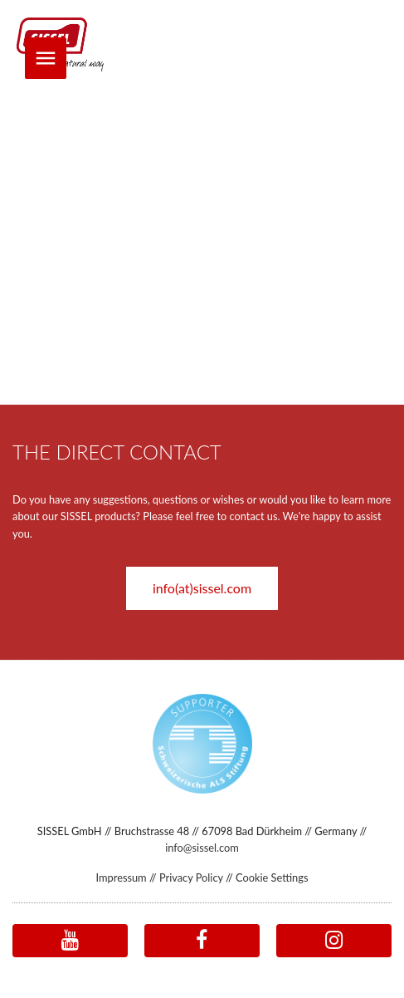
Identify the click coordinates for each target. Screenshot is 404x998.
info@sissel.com (202, 847)
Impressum (121, 877)
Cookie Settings (272, 877)
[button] (202, 586)
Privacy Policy (191, 877)
